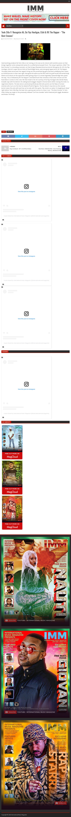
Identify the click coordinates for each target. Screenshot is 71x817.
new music (10, 131)
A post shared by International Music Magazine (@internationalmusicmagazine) (26, 216)
